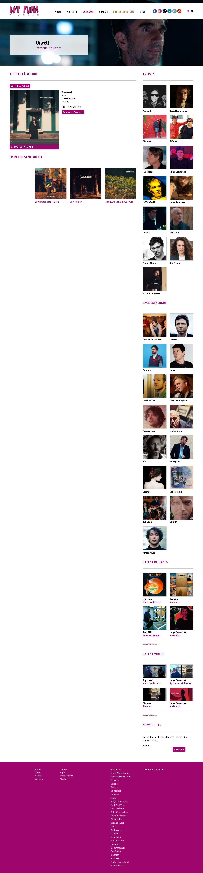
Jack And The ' (118, 804)
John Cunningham (119, 812)
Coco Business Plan (120, 776)
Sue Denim (116, 851)
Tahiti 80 (115, 854)
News (58, 11)
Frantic (114, 787)
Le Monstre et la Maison (47, 201)
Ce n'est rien (76, 201)
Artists (72, 11)
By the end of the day (180, 683)
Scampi (114, 844)
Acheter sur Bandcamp (73, 112)
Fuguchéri (116, 790)
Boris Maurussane (120, 772)
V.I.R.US (115, 858)
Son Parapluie (118, 847)
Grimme (115, 794)
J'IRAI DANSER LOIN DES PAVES (119, 201)
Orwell (114, 833)
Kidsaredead (117, 819)
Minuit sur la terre (152, 601)
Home (38, 769)
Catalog (88, 11)
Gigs (143, 11)
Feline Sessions (124, 11)
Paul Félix (116, 836)
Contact (64, 778)
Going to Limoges (151, 635)
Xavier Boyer (117, 865)
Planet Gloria (117, 840)
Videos (103, 11)
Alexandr (115, 769)
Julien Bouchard (119, 815)
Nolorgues (116, 829)
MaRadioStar (117, 822)
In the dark (175, 635)
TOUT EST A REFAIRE (23, 146)
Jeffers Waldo (117, 808)
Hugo (113, 797)
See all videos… (150, 714)
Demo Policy (66, 775)
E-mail (147, 745)
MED (113, 826)
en (192, 10)
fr (188, 10)
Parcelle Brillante (49, 48)
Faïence (115, 783)
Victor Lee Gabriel (20, 86)
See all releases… (150, 643)
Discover (115, 780)
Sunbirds (174, 601)
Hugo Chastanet (119, 801)
